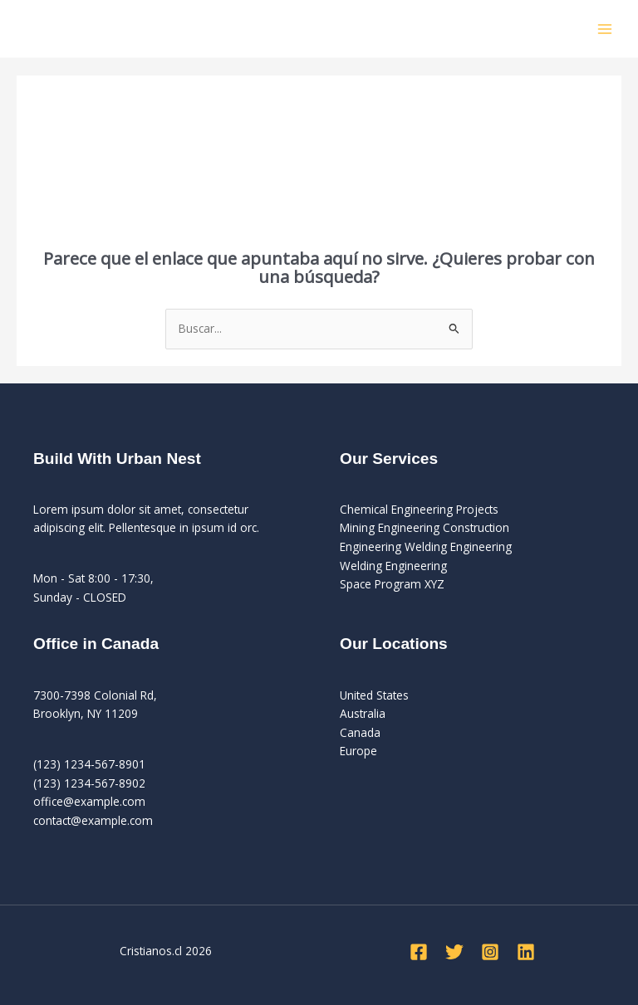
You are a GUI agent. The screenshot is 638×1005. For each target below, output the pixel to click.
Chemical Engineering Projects (419, 509)
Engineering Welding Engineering (426, 546)
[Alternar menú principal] (605, 29)
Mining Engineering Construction (424, 527)
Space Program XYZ (392, 584)
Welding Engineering (393, 565)
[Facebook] (419, 952)
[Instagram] (490, 952)
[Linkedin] (526, 952)
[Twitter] (454, 952)
